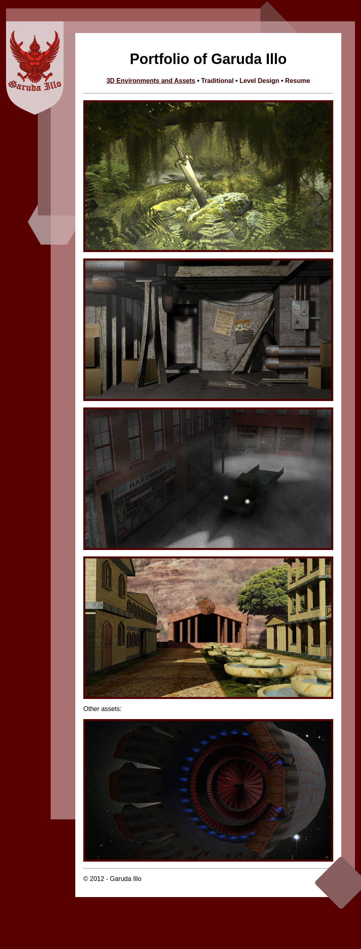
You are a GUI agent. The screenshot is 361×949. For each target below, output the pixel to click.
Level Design (260, 80)
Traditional (217, 80)
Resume (297, 80)
